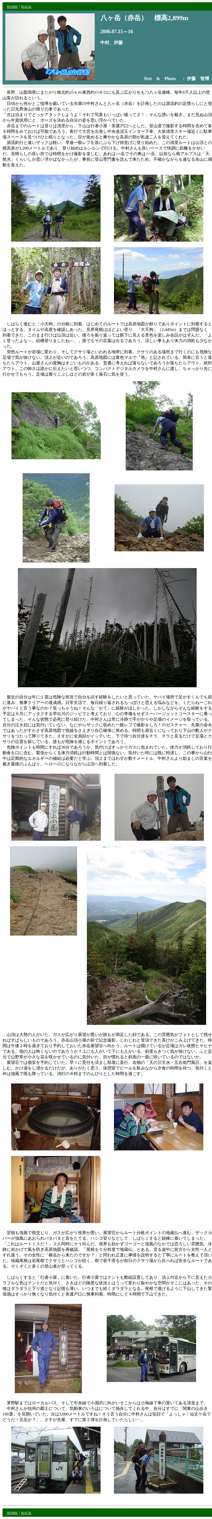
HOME (12, 6)
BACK (26, 6)
